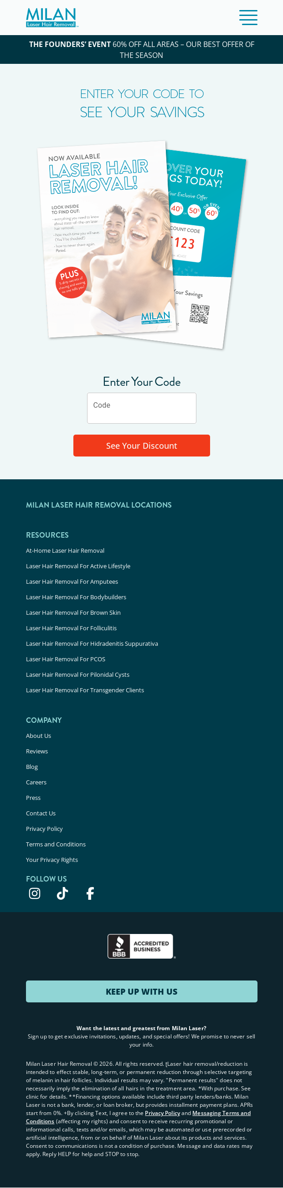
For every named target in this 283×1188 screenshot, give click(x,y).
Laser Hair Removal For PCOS (65, 659)
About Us (38, 735)
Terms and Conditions (56, 844)
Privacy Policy (44, 829)
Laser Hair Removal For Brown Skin (73, 612)
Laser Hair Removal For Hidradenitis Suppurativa (92, 643)
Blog (32, 767)
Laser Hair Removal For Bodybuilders (76, 597)
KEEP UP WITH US (141, 991)
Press (33, 798)
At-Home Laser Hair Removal (65, 550)
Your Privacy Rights (52, 860)
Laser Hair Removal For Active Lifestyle (78, 566)
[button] (248, 17)
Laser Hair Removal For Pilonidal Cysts (77, 674)
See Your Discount (141, 445)
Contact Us (41, 813)
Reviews (37, 751)
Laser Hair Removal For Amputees (72, 581)
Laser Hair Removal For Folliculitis (71, 628)
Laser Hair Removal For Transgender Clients (85, 690)
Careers (36, 782)
